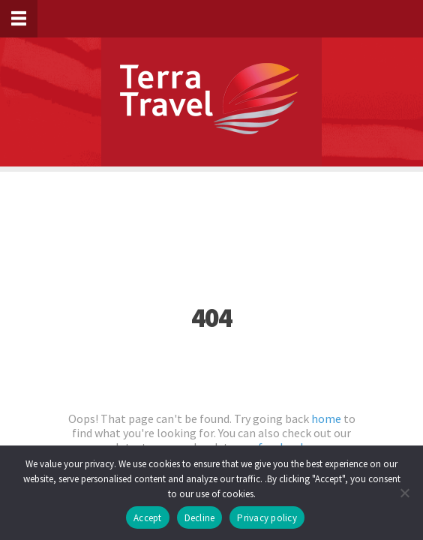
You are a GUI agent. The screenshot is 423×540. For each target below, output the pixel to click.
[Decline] (404, 492)
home (326, 418)
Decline (199, 518)
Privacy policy (267, 518)
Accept (148, 518)
